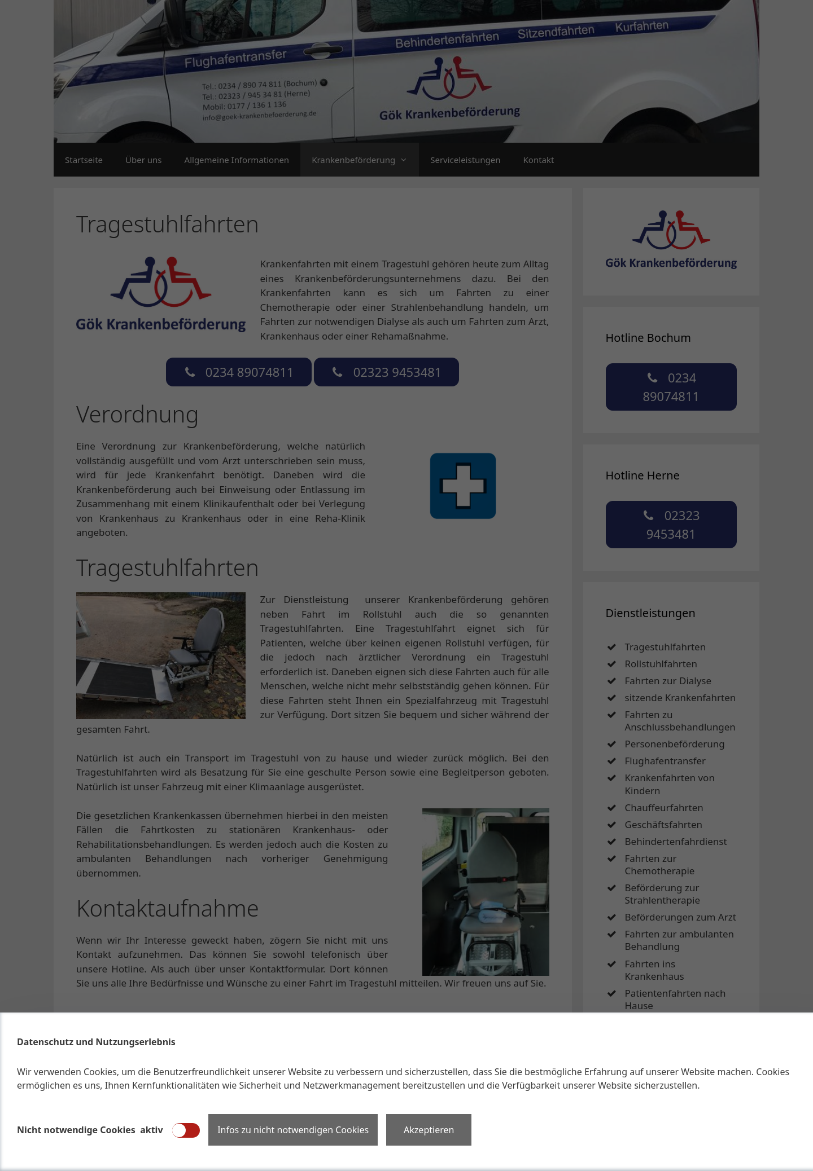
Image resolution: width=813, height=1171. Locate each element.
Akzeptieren (429, 1130)
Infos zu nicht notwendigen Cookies (293, 1130)
